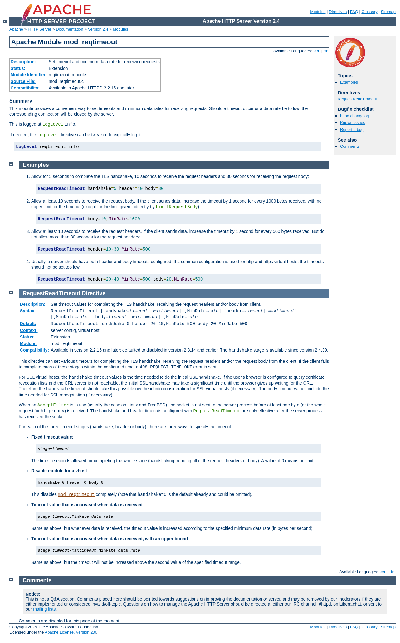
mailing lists (44, 609)
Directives (338, 11)
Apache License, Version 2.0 (70, 632)
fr (326, 51)
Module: (28, 343)
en (316, 51)
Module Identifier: (29, 74)
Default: (28, 323)
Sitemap (388, 11)
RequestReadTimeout (357, 99)
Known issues (352, 122)
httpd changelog (354, 115)
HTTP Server (39, 29)
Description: (23, 61)
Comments (350, 146)
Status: (18, 68)
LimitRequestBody (177, 206)
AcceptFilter (53, 405)
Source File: (23, 81)
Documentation (69, 29)
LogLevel (52, 124)
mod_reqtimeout (76, 494)
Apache (16, 29)
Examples (349, 82)
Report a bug (351, 129)
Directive (93, 293)
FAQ (354, 11)
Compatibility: (25, 87)
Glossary (369, 11)
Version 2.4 (98, 29)
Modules (317, 11)
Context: (29, 330)
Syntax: (28, 310)
